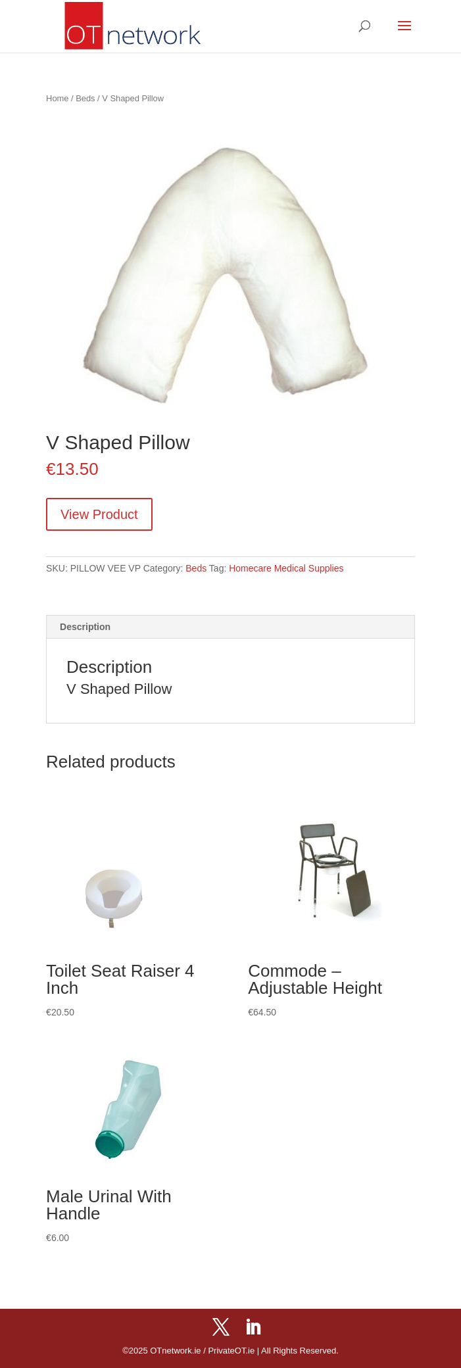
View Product (99, 514)
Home (57, 98)
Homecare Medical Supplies (286, 568)
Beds (85, 98)
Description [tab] (85, 627)
